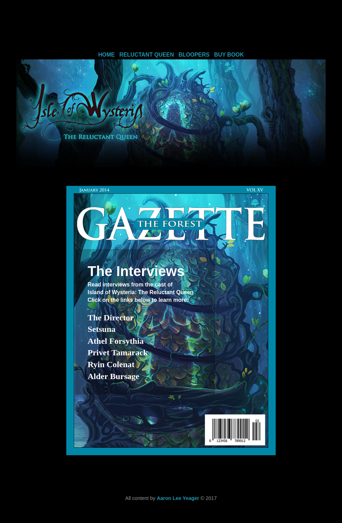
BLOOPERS (194, 55)
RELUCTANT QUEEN (146, 55)
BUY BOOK (229, 55)
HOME (106, 55)
